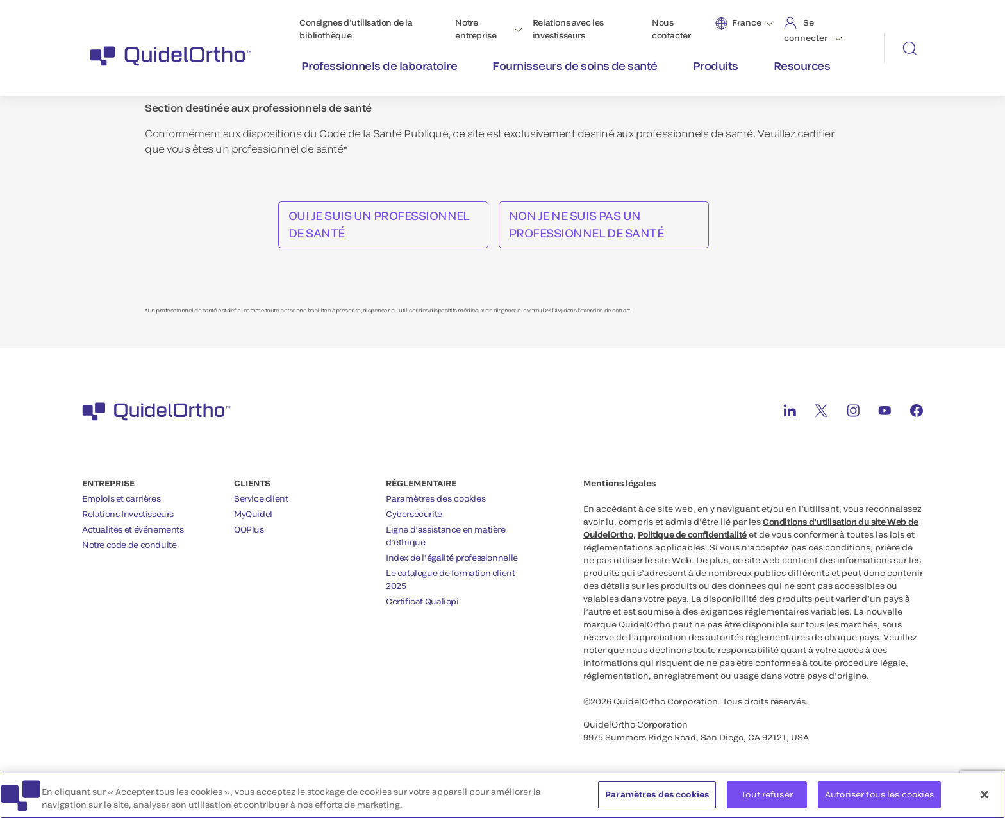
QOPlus (249, 529)
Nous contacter (671, 28)
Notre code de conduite (129, 545)
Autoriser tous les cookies (879, 797)
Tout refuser (767, 797)
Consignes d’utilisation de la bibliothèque (356, 28)
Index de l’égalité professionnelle (452, 557)
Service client (261, 498)
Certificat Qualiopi (422, 601)
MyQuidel (253, 514)
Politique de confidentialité (692, 534)
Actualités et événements (133, 529)
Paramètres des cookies (436, 499)
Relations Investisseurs (128, 514)
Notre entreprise (475, 28)
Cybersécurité (414, 514)
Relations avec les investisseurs (568, 28)
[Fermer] (984, 797)
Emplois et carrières (121, 498)
